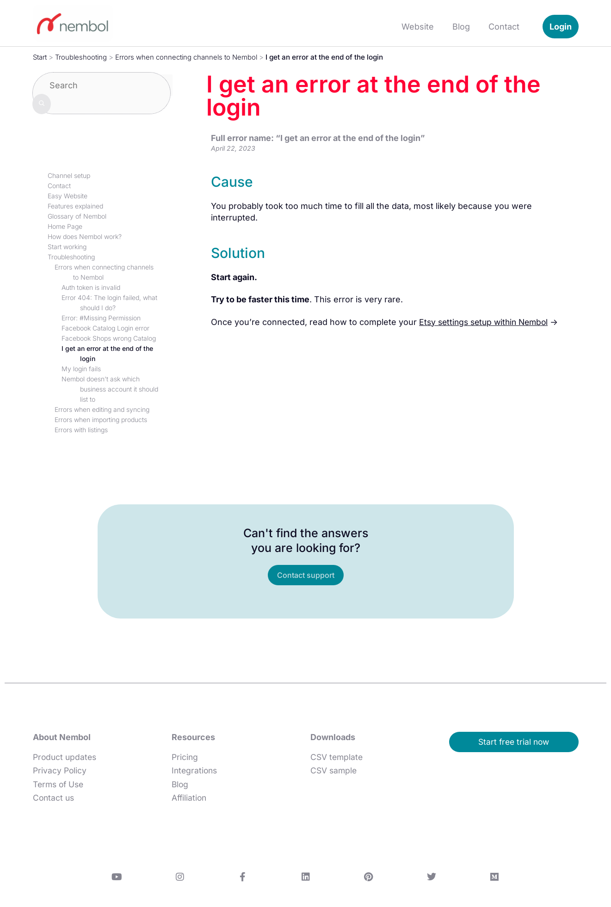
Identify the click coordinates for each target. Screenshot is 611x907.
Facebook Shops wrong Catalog (109, 338)
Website (417, 26)
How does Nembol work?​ (85, 236)
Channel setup (69, 175)
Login (560, 26)
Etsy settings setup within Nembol (487, 321)
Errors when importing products (101, 419)
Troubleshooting (84, 57)
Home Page (65, 226)
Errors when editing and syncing (102, 409)
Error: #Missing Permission (101, 318)
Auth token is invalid (91, 287)
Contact (503, 26)
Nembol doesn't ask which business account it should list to (110, 389)
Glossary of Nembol (77, 216)
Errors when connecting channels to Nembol (193, 57)
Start (41, 57)
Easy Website (67, 196)
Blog (461, 26)
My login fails (81, 369)
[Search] (41, 103)
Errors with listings (81, 430)
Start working (67, 247)
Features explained (75, 206)
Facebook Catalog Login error (105, 328)
